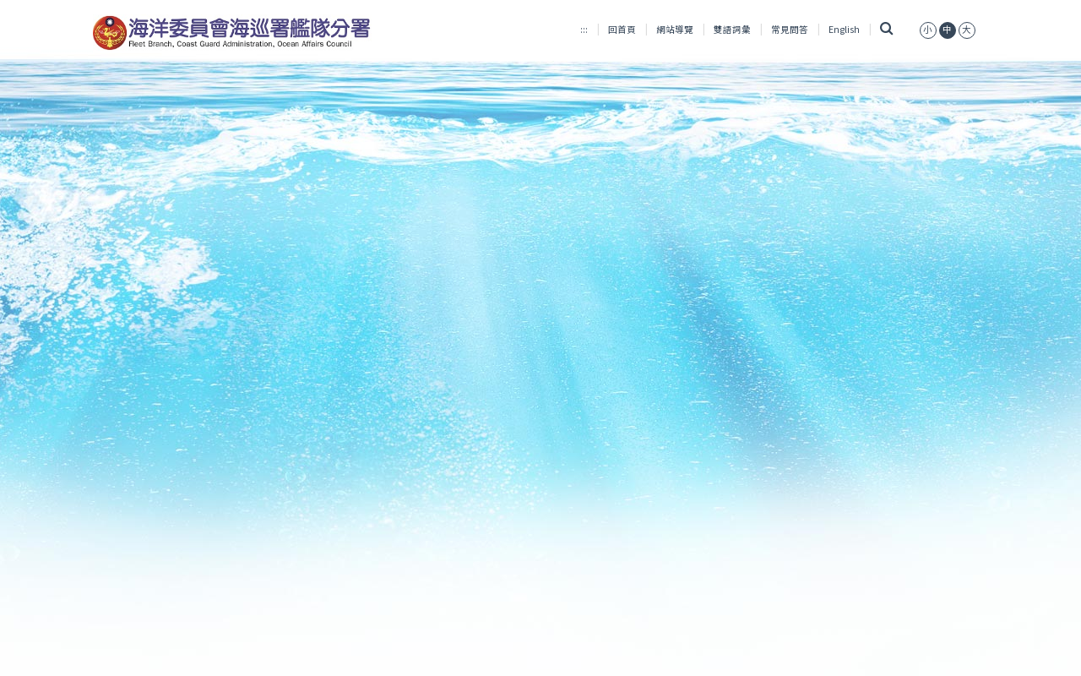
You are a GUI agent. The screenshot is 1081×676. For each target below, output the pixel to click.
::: (584, 29)
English (844, 29)
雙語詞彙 (732, 29)
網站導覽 (674, 29)
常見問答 (789, 29)
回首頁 (622, 29)
